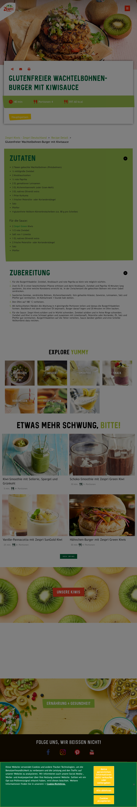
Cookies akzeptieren (103, 799)
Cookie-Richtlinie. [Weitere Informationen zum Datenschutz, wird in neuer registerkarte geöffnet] (56, 784)
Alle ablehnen (103, 790)
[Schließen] (134, 784)
